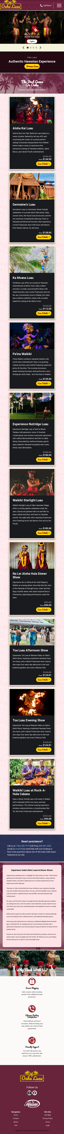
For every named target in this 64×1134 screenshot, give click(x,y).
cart (15, 1125)
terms (47, 1122)
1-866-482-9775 (23, 846)
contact (16, 1118)
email (17, 849)
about (16, 1122)
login (48, 1125)
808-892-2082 (45, 846)
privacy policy (48, 1118)
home (16, 1115)
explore (32, 41)
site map (48, 1115)
